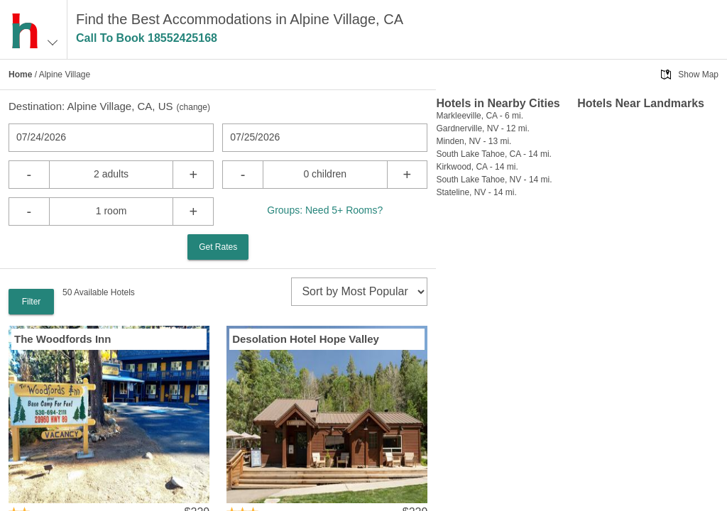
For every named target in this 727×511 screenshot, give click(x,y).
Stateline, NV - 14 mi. (476, 192)
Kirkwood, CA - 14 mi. (477, 167)
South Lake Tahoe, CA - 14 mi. (494, 154)
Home (20, 74)
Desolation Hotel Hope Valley (305, 339)
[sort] (359, 292)
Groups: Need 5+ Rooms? (325, 210)
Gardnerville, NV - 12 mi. (482, 128)
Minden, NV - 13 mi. (473, 141)
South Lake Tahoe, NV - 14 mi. (494, 180)
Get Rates (218, 247)
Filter (31, 302)
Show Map (698, 74)
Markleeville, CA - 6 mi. (479, 116)
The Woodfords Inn (62, 339)
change (193, 107)
